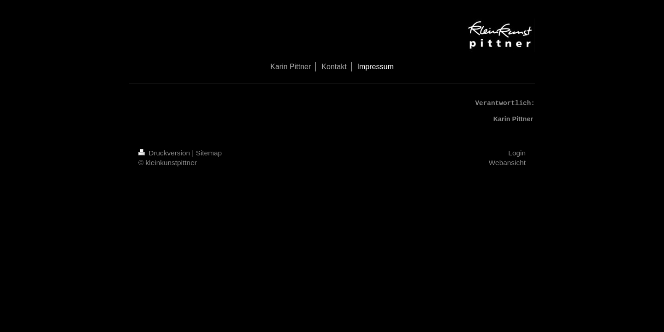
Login (517, 153)
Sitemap (209, 153)
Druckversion (165, 153)
